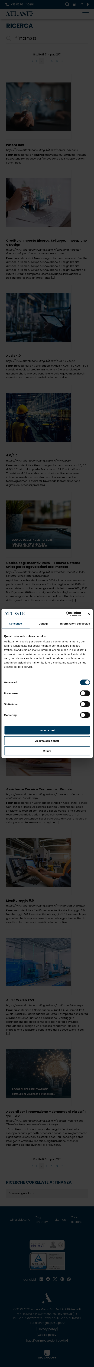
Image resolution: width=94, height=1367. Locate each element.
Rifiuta (47, 750)
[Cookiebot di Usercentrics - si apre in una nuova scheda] (65, 614)
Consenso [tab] (15, 623)
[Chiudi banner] (88, 613)
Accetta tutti (47, 730)
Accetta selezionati (47, 740)
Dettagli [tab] (43, 623)
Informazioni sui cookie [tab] (75, 623)
